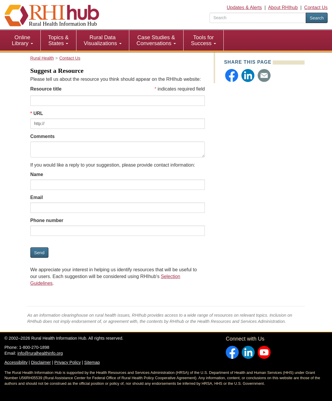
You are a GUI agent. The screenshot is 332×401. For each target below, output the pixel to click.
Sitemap (92, 362)
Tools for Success (203, 40)
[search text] (258, 18)
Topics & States (58, 40)
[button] (231, 75)
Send (39, 252)
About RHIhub (283, 7)
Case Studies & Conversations (156, 40)
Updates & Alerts (244, 7)
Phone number (46, 220)
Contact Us (316, 7)
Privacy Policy (67, 362)
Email (36, 197)
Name (36, 174)
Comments (42, 136)
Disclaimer (41, 362)
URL (38, 113)
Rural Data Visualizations (103, 40)
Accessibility (15, 362)
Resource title (46, 88)
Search (317, 17)
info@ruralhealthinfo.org (40, 353)
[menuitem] (22, 40)
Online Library (22, 40)
